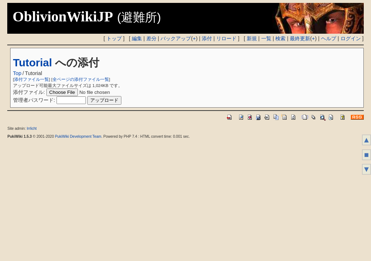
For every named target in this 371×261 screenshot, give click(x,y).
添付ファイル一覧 (31, 79)
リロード (226, 38)
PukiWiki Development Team (78, 136)
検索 (280, 38)
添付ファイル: (29, 92)
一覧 (266, 38)
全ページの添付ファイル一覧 (81, 79)
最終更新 (300, 38)
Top (17, 73)
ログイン (351, 38)
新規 (252, 38)
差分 (151, 38)
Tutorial (32, 63)
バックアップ (176, 38)
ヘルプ (328, 38)
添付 (207, 38)
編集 (137, 38)
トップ (114, 38)
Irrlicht (32, 128)
